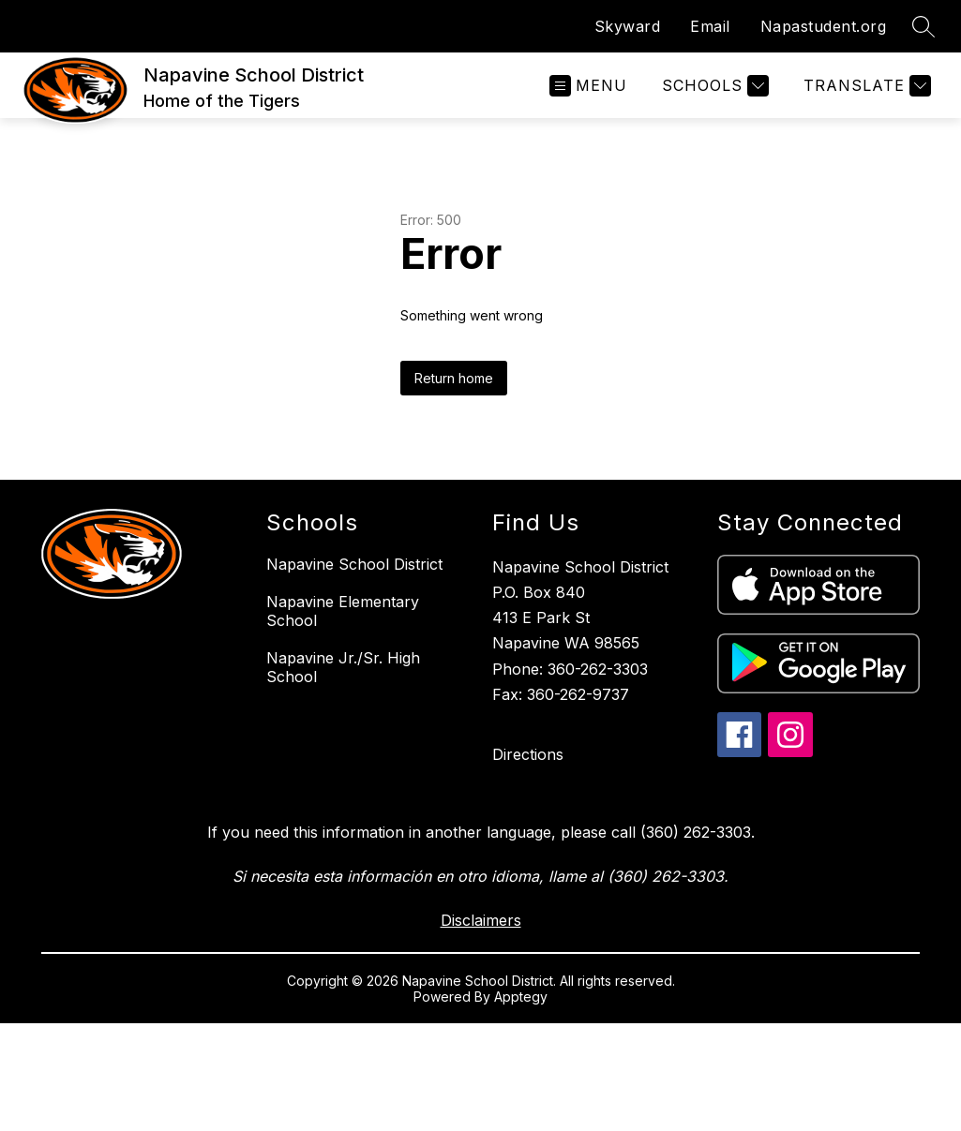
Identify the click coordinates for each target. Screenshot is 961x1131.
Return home (453, 378)
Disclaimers (481, 920)
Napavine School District (354, 564)
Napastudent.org (823, 26)
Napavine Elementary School (342, 611)
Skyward (627, 26)
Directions (527, 754)
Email (710, 26)
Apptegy (521, 997)
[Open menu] (588, 85)
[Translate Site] (865, 85)
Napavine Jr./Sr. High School (343, 667)
